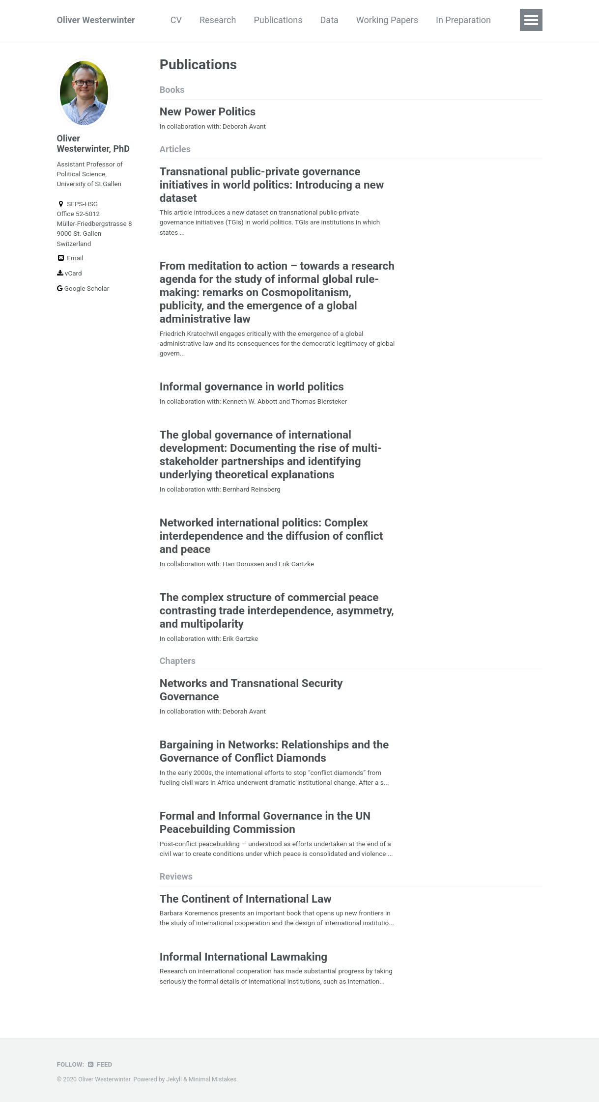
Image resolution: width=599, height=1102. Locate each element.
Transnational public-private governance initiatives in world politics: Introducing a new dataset (272, 184)
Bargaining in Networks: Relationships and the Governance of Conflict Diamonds (274, 751)
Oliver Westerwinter (96, 20)
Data (329, 20)
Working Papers (387, 20)
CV (176, 20)
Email (70, 258)
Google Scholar (83, 288)
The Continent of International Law (246, 898)
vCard (69, 273)
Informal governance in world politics (252, 386)
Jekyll (174, 1079)
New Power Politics (208, 111)
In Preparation (463, 20)
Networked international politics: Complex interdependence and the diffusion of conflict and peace (271, 535)
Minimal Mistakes (212, 1079)
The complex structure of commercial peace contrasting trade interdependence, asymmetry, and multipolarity (277, 610)
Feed (99, 1064)
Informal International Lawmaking (243, 956)
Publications (278, 20)
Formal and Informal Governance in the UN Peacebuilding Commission (265, 822)
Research (218, 20)
